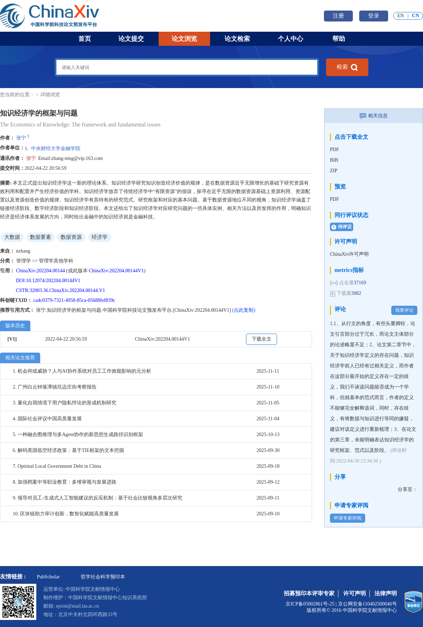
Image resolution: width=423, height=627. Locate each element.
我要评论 (404, 310)
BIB (334, 160)
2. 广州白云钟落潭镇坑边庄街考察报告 (55, 387)
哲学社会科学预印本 (103, 576)
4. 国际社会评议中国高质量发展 (47, 418)
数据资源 (71, 237)
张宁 (21, 138)
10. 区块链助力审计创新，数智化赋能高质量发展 (66, 513)
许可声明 (354, 593)
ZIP (333, 170)
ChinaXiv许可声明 (349, 254)
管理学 (24, 260)
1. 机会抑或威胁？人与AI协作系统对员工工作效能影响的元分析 (82, 371)
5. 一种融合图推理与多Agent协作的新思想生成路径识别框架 (78, 434)
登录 (373, 16)
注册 (338, 16)
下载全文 (261, 339)
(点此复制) (243, 310)
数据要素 (40, 237)
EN (400, 15)
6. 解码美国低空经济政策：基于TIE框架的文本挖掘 (68, 450)
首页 (84, 38)
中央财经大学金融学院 (55, 148)
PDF (334, 149)
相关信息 (374, 115)
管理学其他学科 (56, 260)
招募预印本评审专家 (309, 593)
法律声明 (385, 593)
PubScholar (48, 576)
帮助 (338, 38)
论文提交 (131, 38)
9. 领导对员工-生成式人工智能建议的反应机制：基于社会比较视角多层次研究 (97, 498)
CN (415, 15)
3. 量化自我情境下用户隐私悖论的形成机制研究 (64, 402)
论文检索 (237, 38)
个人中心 (290, 38)
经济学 (100, 237)
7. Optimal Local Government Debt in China (57, 466)
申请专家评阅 (347, 518)
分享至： (407, 489)
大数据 (12, 237)
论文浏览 (184, 38)
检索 (347, 67)
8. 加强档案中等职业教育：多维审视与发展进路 (64, 482)
